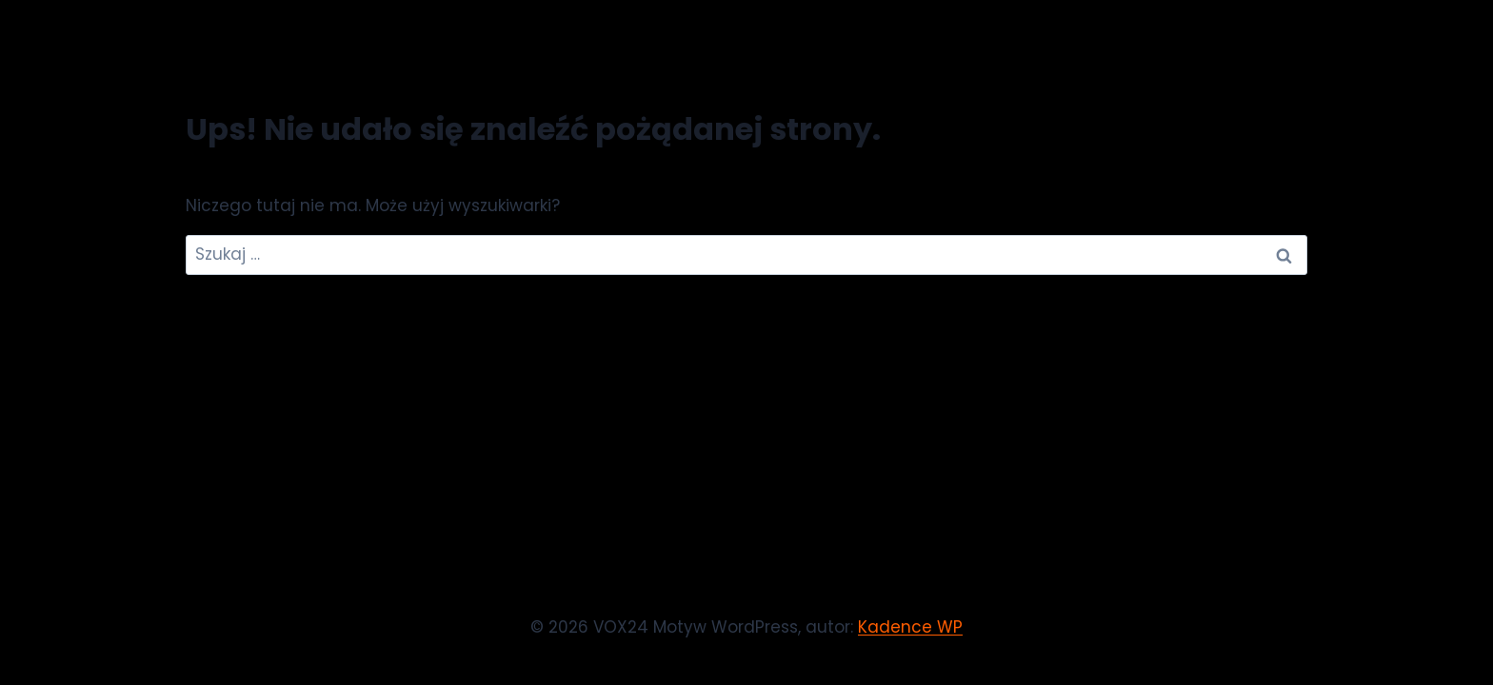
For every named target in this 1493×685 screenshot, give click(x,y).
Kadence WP (910, 627)
